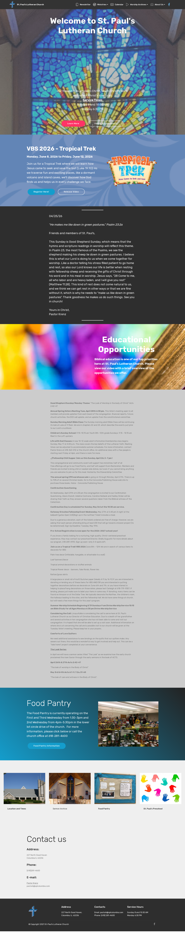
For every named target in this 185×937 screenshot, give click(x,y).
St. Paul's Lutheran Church (30, 4)
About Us (156, 4)
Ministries (99, 4)
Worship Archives (136, 4)
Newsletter (83, 4)
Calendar (117, 4)
